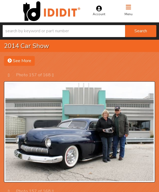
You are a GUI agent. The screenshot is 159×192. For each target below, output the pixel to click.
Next (55, 74)
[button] (79, 31)
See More (19, 61)
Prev (11, 74)
